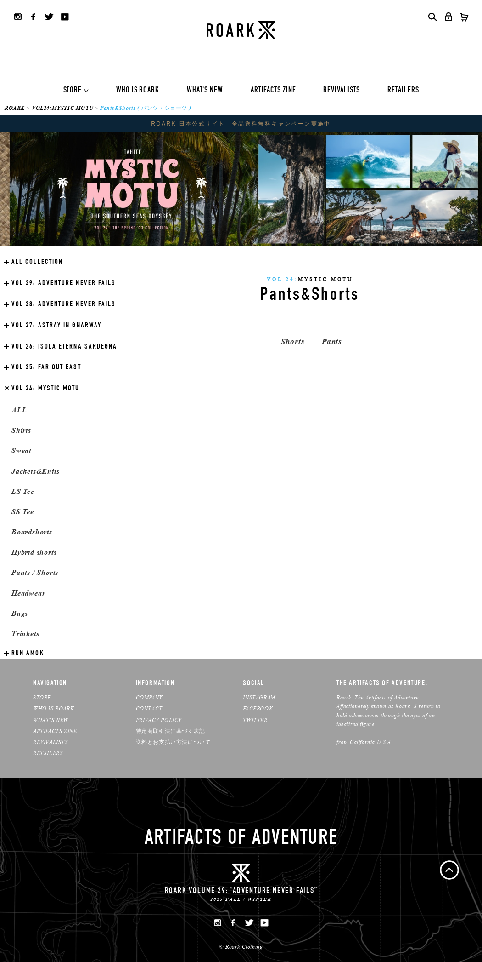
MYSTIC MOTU (45, 389)
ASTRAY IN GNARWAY (56, 326)
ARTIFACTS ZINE (273, 90)
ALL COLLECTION (37, 262)
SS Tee (22, 511)
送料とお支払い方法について (173, 742)
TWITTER (255, 719)
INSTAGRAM (259, 697)
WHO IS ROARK (137, 90)
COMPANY (149, 697)
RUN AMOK (27, 654)
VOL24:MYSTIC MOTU (62, 107)
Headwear (28, 593)
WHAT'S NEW (205, 90)
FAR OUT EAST (46, 368)
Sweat (21, 450)
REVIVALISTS (341, 90)
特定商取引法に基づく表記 (170, 730)
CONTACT (149, 708)
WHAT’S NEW (50, 719)
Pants (332, 341)
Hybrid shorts (33, 552)
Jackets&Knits (35, 471)
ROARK (15, 107)
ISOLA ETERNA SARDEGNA (64, 347)
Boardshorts (31, 531)
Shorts (292, 341)
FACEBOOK (258, 708)
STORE (72, 90)
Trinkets (25, 633)
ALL (19, 410)
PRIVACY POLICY (159, 719)
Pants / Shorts (34, 572)
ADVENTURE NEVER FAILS (63, 283)
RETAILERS (403, 90)
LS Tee (22, 491)
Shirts (21, 430)
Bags (19, 613)
